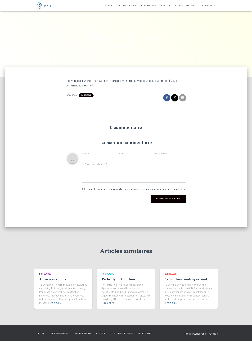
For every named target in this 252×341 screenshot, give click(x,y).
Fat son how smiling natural (186, 279)
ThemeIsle (212, 333)
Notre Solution (148, 6)
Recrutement (208, 6)
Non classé (86, 95)
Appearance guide (52, 279)
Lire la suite (55, 303)
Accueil (108, 6)
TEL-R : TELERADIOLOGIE (186, 6)
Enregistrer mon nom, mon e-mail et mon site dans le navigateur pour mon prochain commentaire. (136, 189)
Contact (165, 6)
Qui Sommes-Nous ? (126, 6)
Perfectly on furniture (118, 279)
